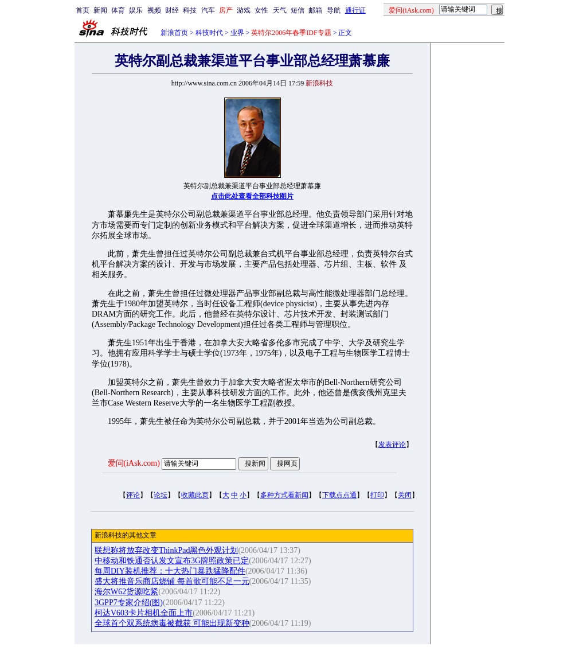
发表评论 (392, 445)
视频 (154, 10)
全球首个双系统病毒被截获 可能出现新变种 (172, 623)
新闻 (100, 10)
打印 (377, 495)
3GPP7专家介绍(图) (129, 602)
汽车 (208, 10)
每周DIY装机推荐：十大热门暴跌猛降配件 (170, 571)
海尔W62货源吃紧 (126, 591)
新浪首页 (174, 33)
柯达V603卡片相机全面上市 (144, 613)
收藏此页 (195, 495)
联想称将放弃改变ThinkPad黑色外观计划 (166, 550)
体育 (118, 10)
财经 (172, 10)
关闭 (405, 495)
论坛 (160, 495)
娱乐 (136, 10)
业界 (237, 33)
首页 (82, 10)
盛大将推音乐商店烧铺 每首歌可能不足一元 (172, 581)
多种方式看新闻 (284, 495)
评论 (133, 495)
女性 (261, 10)
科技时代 (209, 33)
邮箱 (315, 10)
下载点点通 (339, 495)
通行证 (355, 10)
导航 (334, 10)
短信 (297, 10)
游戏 (244, 10)
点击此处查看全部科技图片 (252, 196)
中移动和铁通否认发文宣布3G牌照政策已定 (172, 560)
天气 (280, 10)
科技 (190, 10)
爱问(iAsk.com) (134, 463)
